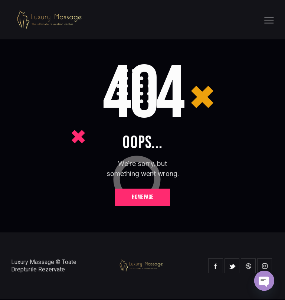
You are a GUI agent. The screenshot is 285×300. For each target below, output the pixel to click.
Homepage (143, 197)
